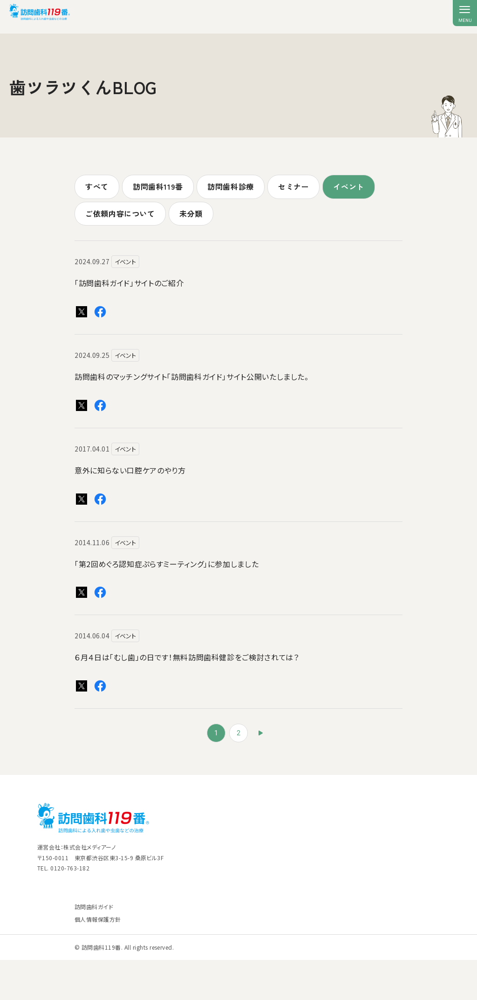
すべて (97, 186)
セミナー (293, 186)
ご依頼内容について (120, 213)
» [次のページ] (261, 733)
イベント (348, 186)
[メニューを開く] (465, 13)
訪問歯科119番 (158, 186)
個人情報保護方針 (98, 919)
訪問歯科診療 (230, 186)
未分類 (191, 213)
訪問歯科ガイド (94, 907)
